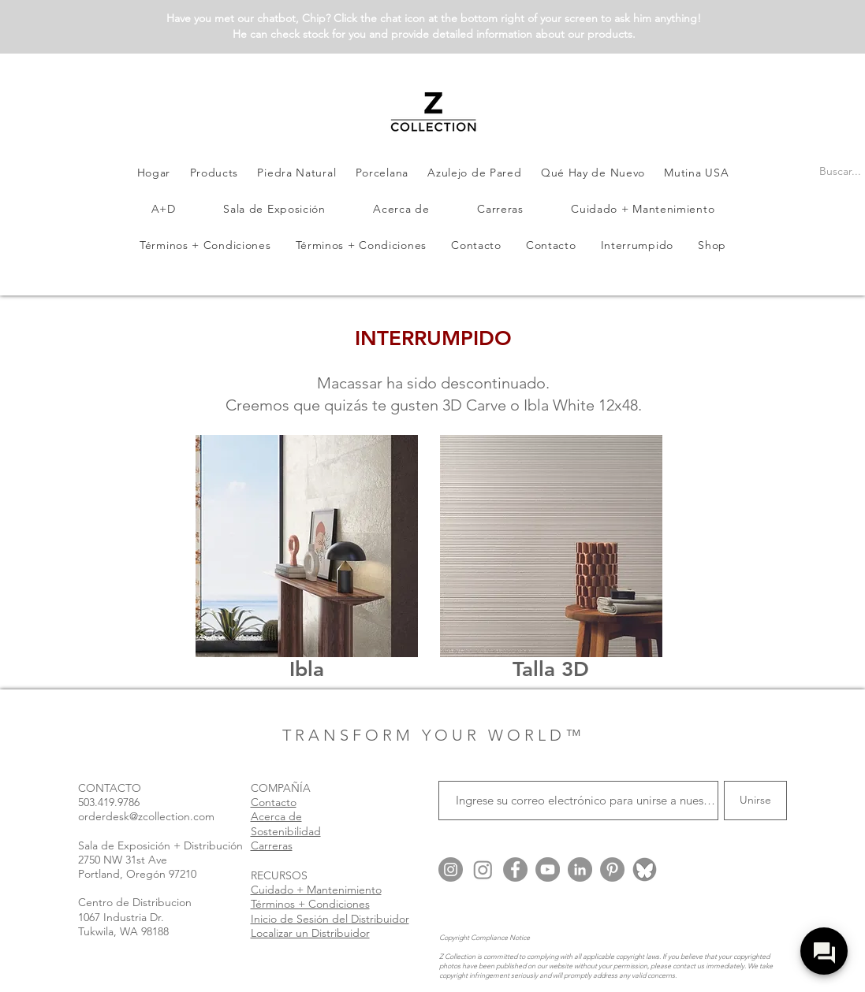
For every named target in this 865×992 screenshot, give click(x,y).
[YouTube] (547, 869)
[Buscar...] (840, 171)
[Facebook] (515, 869)
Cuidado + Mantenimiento (316, 889)
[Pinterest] (612, 869)
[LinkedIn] (580, 869)
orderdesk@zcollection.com (146, 816)
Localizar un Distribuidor (310, 933)
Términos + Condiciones (310, 904)
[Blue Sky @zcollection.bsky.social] (644, 869)
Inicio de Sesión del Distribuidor (330, 919)
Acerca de (276, 816)
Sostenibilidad (286, 831)
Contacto (273, 802)
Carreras (272, 845)
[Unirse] (755, 800)
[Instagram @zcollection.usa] (450, 869)
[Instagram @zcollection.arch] (483, 869)
